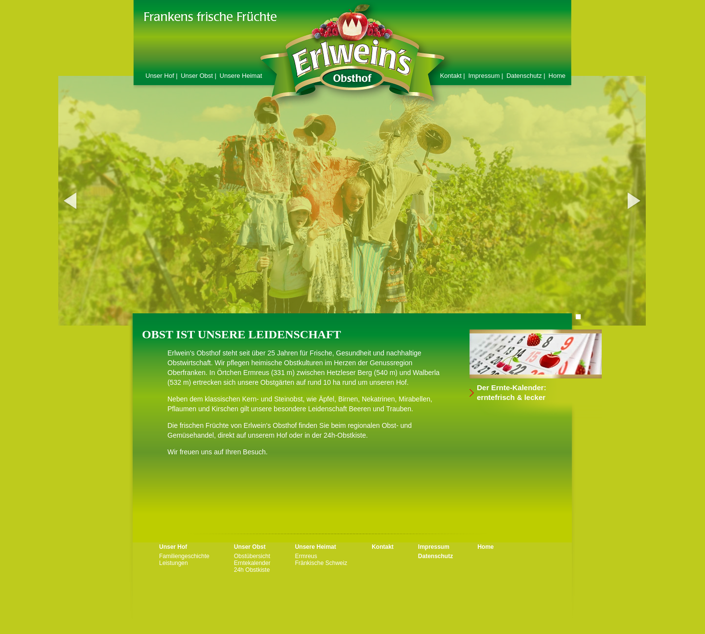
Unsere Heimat (241, 75)
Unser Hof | (162, 75)
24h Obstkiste (252, 569)
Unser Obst (250, 546)
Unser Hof (173, 546)
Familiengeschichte (184, 556)
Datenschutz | (526, 75)
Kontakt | (453, 75)
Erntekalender (252, 563)
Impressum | (486, 75)
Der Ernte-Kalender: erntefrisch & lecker (511, 392)
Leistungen (173, 563)
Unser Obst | (199, 75)
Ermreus (306, 556)
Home (556, 75)
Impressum (433, 546)
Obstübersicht (252, 556)
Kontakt (383, 546)
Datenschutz (435, 556)
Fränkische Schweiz (321, 563)
